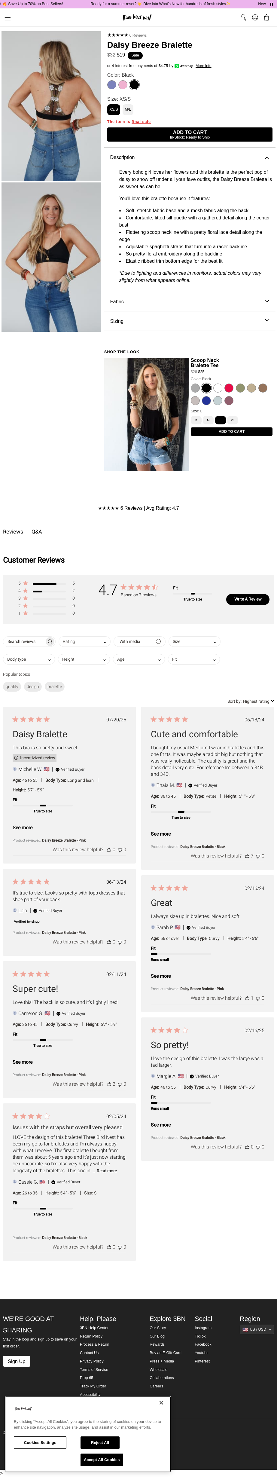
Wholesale (158, 1370)
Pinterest (202, 1361)
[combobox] (85, 641)
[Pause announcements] (271, 4)
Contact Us (89, 1353)
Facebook (203, 1344)
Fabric (189, 301)
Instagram (203, 1328)
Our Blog (157, 1336)
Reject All (100, 1442)
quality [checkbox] (12, 686)
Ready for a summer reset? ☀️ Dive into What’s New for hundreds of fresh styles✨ (168, 4)
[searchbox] (23, 642)
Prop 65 (86, 1378)
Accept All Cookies (102, 1459)
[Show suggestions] (257, 1329)
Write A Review (248, 599)
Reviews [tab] (13, 531)
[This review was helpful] (109, 849)
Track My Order (93, 1386)
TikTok (200, 1336)
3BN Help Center (94, 1328)
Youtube (202, 1353)
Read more (107, 1170)
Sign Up (16, 1361)
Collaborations (162, 1378)
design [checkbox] (33, 686)
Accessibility (90, 1395)
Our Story (158, 1328)
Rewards (157, 1344)
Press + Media (162, 1361)
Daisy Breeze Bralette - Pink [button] (64, 840)
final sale (141, 122)
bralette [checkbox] (54, 686)
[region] (88, 1434)
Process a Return (94, 1344)
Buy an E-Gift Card (165, 1353)
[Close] (161, 1402)
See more (22, 827)
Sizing (189, 321)
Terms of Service (94, 1370)
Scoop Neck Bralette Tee (205, 363)
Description (189, 157)
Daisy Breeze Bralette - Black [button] (202, 847)
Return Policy (91, 1336)
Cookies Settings (40, 1442)
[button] (46, 584)
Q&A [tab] (37, 531)
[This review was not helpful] (120, 849)
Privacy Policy (91, 1361)
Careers (156, 1386)
